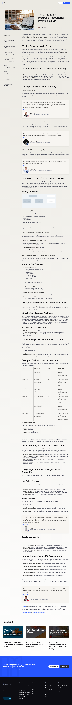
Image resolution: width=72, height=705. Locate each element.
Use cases (14, 2)
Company (34, 682)
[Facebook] (3, 691)
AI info (46, 696)
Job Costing (22, 696)
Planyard (24, 606)
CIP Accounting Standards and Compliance (9, 71)
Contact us (34, 687)
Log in (60, 2)
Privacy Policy (35, 693)
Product (21, 2)
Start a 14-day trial (54, 666)
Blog (33, 691)
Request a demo (64, 666)
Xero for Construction (63, 685)
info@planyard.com (7, 684)
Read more (25, 109)
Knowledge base (48, 685)
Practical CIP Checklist (8, 52)
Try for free (66, 2)
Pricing (36, 2)
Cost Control (22, 698)
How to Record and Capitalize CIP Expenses (9, 47)
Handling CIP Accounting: (9, 49)
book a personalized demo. (39, 612)
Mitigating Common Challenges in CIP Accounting (9, 74)
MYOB (59, 693)
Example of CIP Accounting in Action (10, 67)
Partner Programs (49, 687)
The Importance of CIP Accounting (10, 43)
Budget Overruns (7, 79)
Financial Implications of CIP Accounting (8, 85)
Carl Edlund (43, 27)
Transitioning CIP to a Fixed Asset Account (9, 65)
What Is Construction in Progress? (10, 37)
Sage (59, 691)
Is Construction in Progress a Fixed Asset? (10, 59)
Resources (42, 2)
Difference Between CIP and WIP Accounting (9, 41)
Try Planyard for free (26, 612)
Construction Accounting (24, 692)
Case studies (29, 2)
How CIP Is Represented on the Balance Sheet (9, 55)
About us (34, 685)
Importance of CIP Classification (10, 61)
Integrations (61, 682)
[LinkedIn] (5, 691)
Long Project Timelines (9, 77)
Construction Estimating (24, 694)
